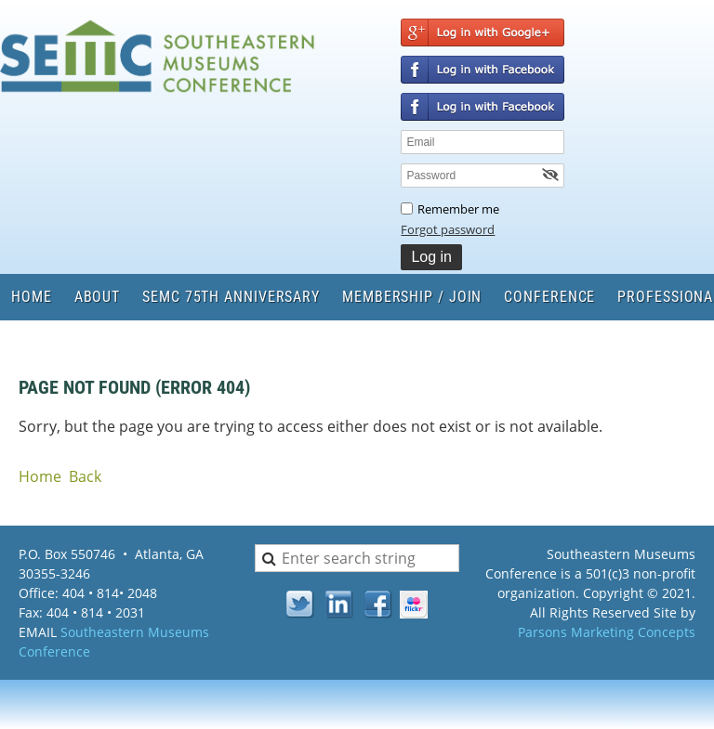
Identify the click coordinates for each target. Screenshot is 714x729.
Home (40, 476)
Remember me (458, 209)
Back (85, 476)
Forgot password (448, 229)
